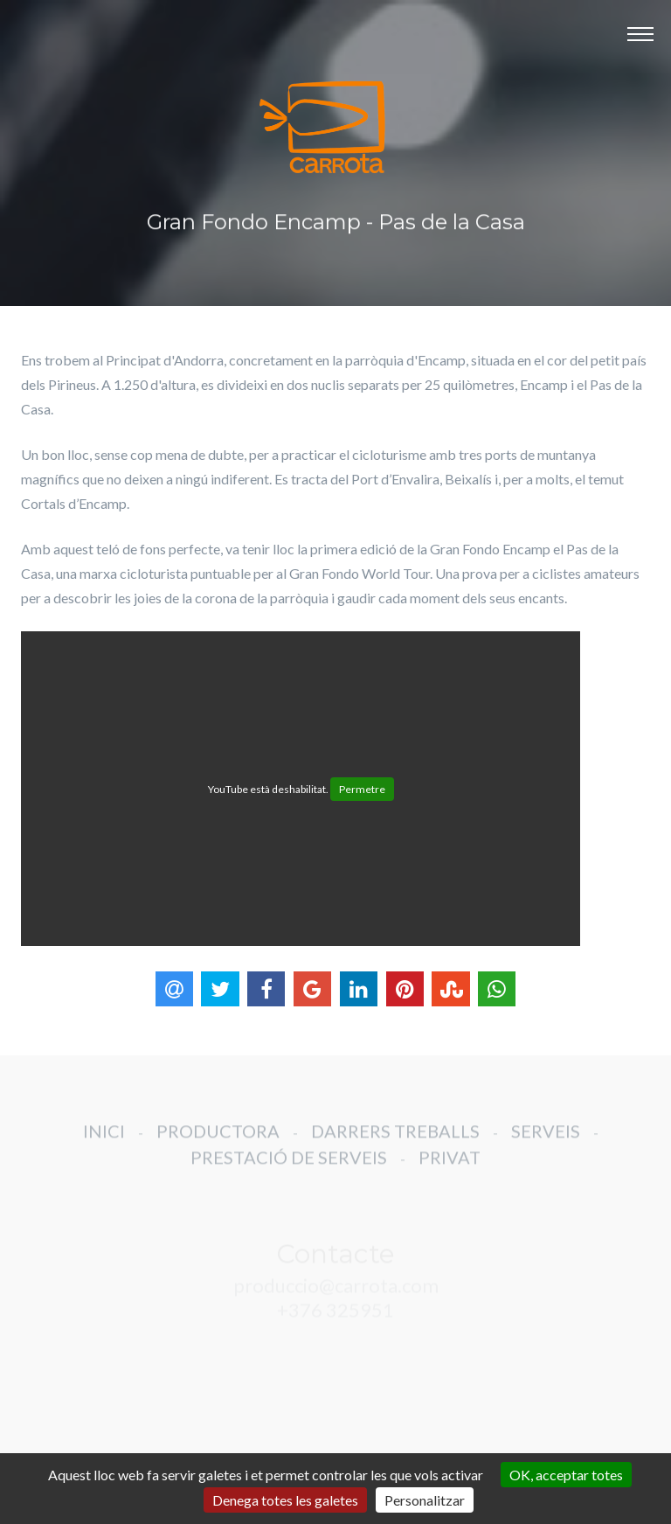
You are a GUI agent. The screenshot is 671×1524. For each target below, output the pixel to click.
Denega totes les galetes (285, 1500)
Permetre (362, 789)
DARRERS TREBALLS (395, 1141)
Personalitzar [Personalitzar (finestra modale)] (424, 1500)
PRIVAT (450, 1168)
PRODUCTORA (218, 1141)
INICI (104, 1141)
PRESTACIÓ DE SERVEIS (288, 1168)
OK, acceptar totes (566, 1474)
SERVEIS (545, 1141)
